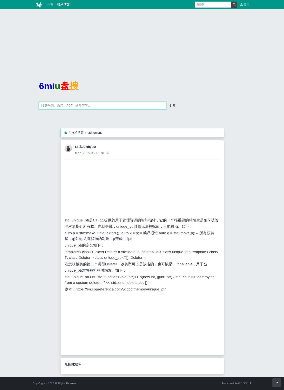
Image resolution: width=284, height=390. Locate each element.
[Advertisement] (142, 39)
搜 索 (171, 105)
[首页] (65, 132)
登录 (245, 4)
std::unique (95, 132)
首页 (49, 4)
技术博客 (62, 4)
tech (78, 153)
